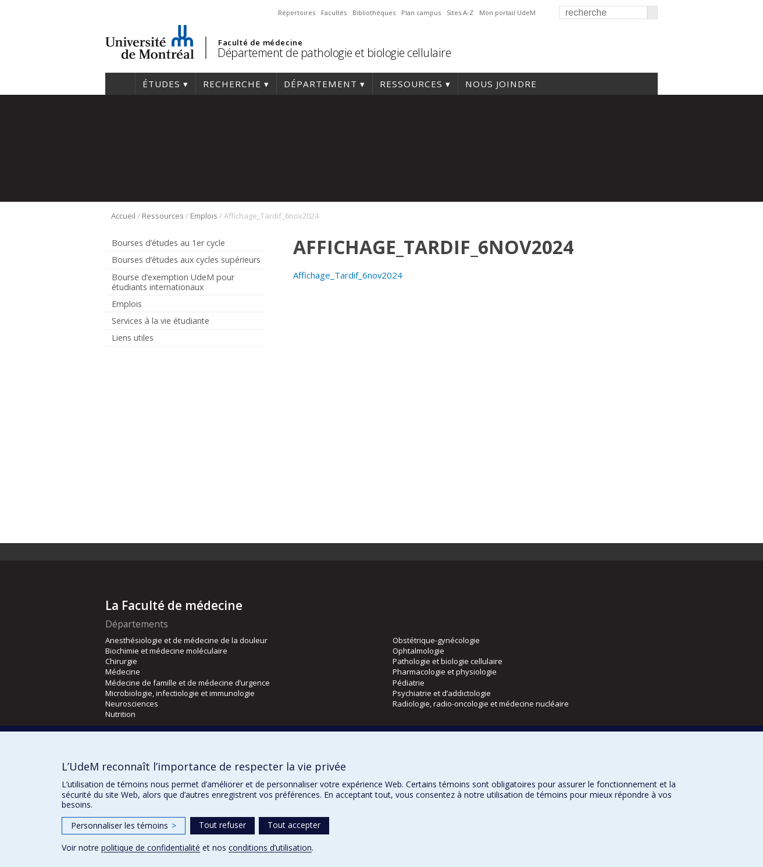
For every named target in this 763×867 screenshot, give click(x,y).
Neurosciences (131, 703)
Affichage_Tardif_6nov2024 (347, 275)
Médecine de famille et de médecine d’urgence (187, 682)
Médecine (122, 671)
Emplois (204, 215)
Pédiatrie (409, 682)
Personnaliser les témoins (123, 825)
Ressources (411, 84)
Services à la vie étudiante (160, 320)
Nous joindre (501, 84)
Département (320, 84)
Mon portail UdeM (507, 12)
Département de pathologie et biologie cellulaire (334, 52)
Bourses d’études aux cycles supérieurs (186, 259)
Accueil (120, 84)
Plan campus (421, 12)
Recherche (232, 84)
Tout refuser (222, 824)
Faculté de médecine (260, 42)
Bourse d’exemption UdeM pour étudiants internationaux (173, 282)
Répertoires (296, 12)
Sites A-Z (460, 12)
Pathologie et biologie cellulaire (447, 661)
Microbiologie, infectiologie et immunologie (180, 693)
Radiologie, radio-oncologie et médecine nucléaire (481, 703)
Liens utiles (133, 337)
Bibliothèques (373, 12)
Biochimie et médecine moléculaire (166, 650)
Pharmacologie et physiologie (445, 671)
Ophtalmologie (418, 650)
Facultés (334, 12)
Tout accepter (294, 824)
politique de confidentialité (150, 847)
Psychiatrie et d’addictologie (442, 693)
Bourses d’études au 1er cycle (168, 242)
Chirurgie (121, 661)
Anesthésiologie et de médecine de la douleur (186, 640)
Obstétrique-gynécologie (436, 640)
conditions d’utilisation (270, 847)
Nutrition (120, 714)
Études (161, 84)
